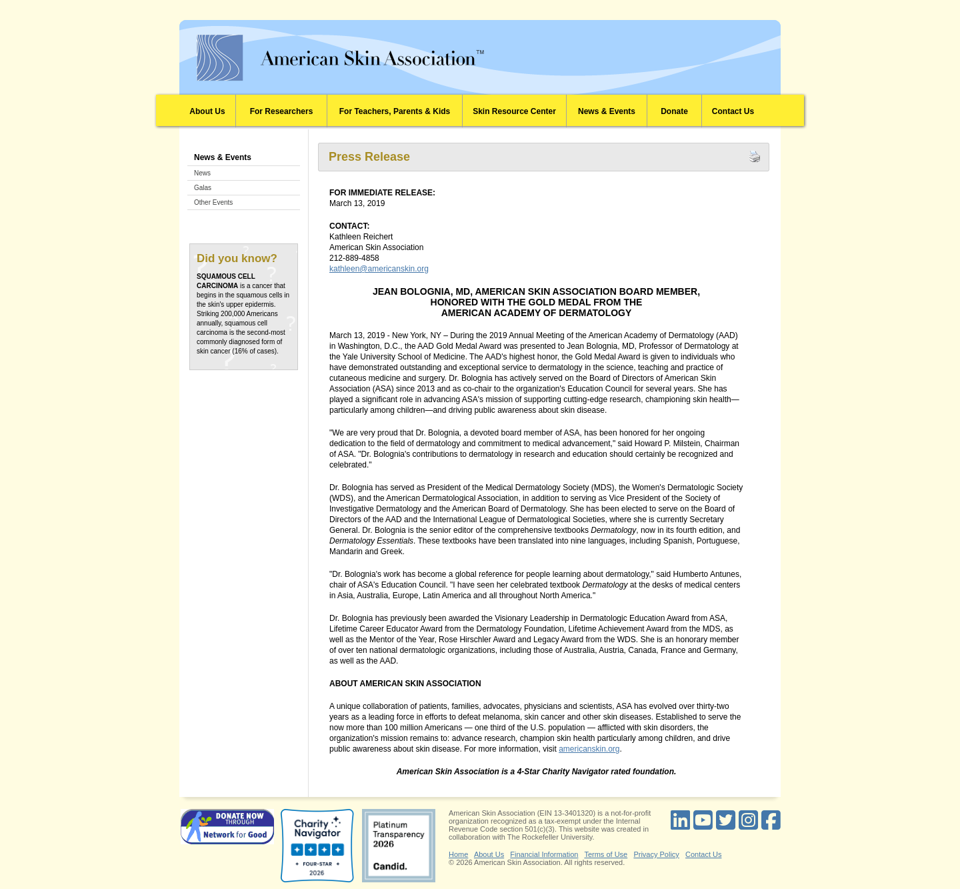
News (202, 173)
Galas (202, 187)
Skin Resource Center (514, 111)
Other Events (213, 202)
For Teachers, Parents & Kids (395, 111)
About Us (207, 111)
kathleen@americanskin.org (379, 268)
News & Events (606, 111)
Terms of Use (605, 854)
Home (458, 854)
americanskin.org (589, 749)
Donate (674, 111)
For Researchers (281, 111)
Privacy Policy (656, 854)
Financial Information (544, 854)
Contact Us (733, 111)
